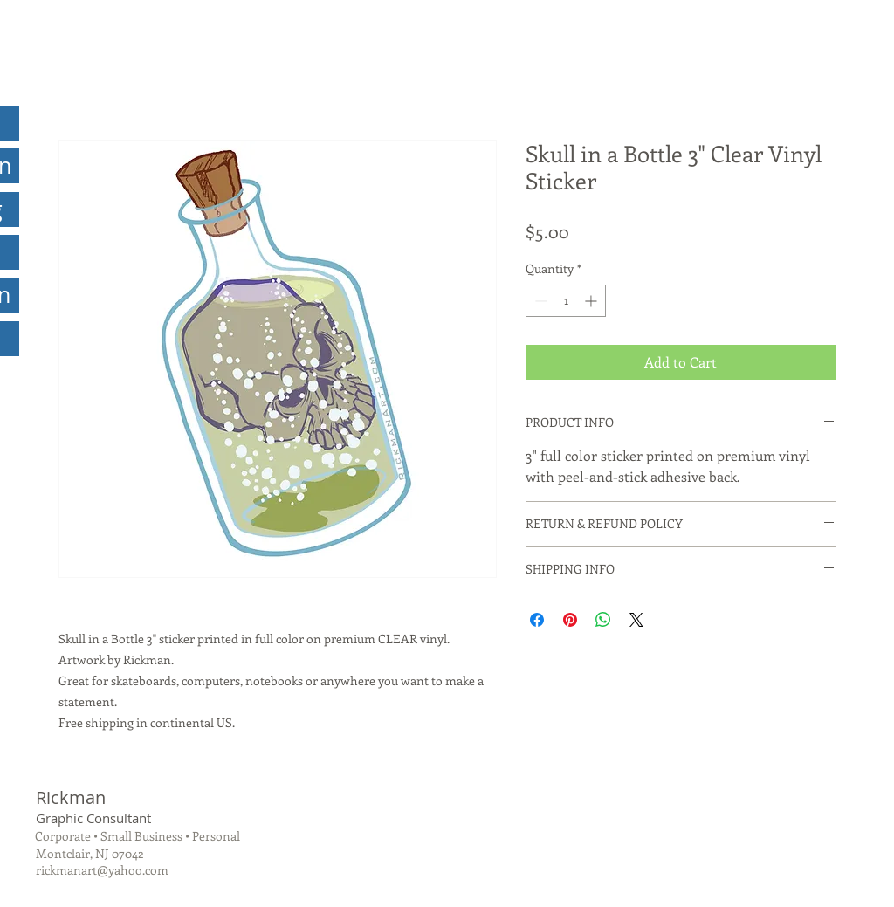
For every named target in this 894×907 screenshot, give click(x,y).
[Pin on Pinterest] (570, 619)
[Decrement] (539, 300)
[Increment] (592, 300)
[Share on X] (636, 619)
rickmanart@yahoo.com (102, 870)
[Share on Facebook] (536, 619)
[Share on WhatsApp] (603, 619)
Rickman (71, 797)
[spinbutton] (565, 300)
